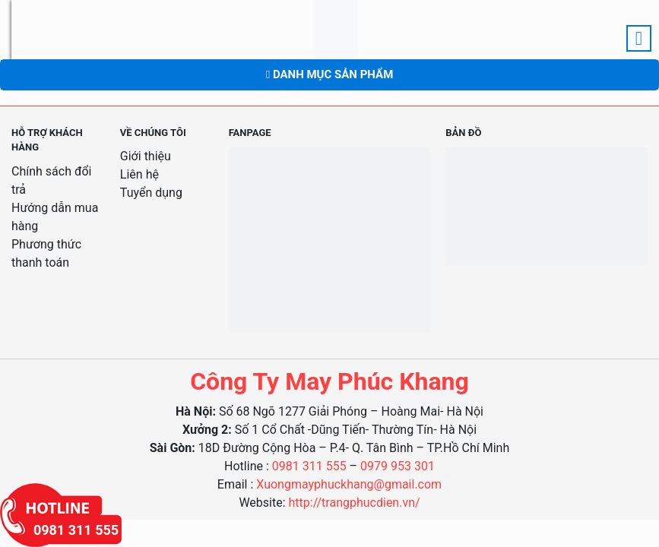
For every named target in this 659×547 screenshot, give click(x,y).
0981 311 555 (309, 466)
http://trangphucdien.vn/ (354, 502)
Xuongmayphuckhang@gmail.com (349, 484)
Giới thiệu (145, 156)
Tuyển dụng (151, 192)
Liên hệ (139, 174)
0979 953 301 (397, 466)
